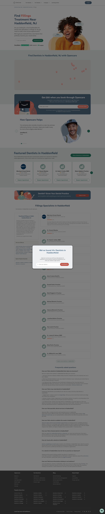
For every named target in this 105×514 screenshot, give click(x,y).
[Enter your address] (49, 264)
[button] (64, 264)
